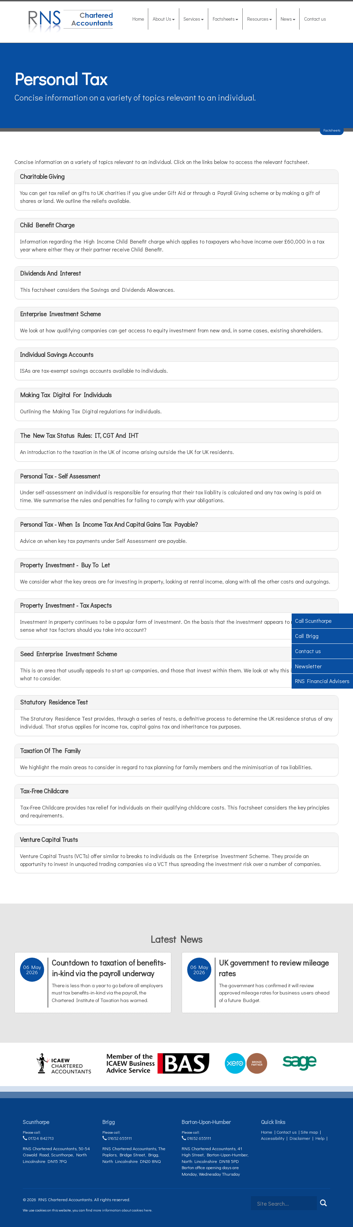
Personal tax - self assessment (60, 476)
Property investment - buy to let (65, 565)
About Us (164, 19)
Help (319, 1138)
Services (193, 19)
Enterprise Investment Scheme (60, 314)
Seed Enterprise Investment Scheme (68, 654)
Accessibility (272, 1138)
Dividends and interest (50, 273)
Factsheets (225, 19)
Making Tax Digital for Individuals (66, 395)
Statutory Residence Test (54, 702)
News (288, 19)
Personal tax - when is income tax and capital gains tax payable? (109, 524)
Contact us (315, 19)
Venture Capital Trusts (49, 839)
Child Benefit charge (47, 225)
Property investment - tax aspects (66, 605)
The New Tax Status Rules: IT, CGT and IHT (79, 435)
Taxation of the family (50, 750)
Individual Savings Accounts (56, 354)
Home (138, 19)
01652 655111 (117, 1138)
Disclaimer (300, 1138)
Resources (259, 19)
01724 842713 (38, 1138)
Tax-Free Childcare (44, 791)
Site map (309, 1132)
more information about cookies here (122, 1210)
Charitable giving (42, 176)
